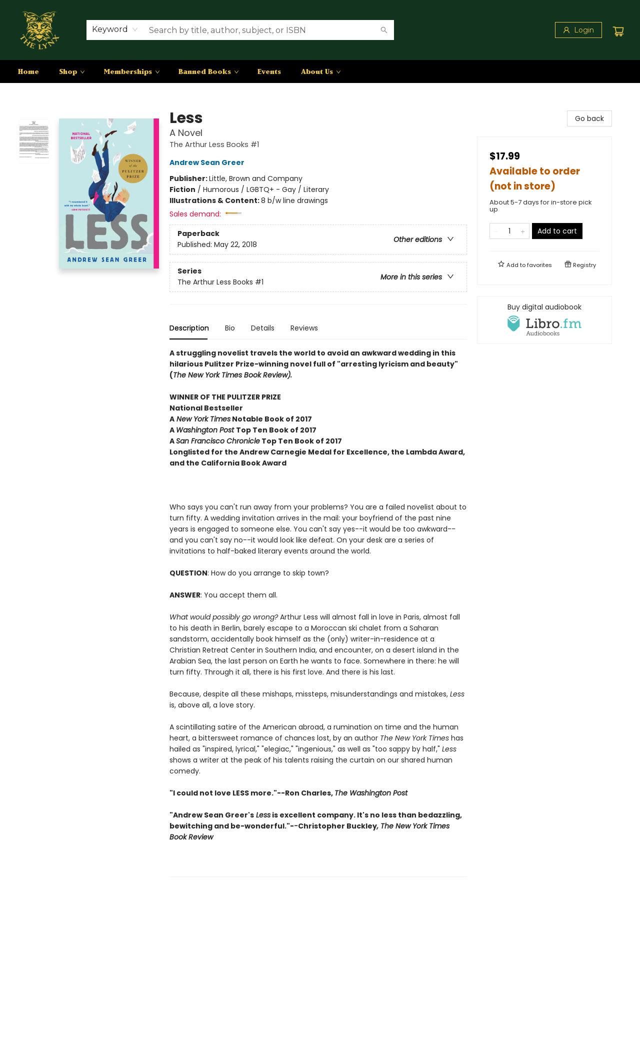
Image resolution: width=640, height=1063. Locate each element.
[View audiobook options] (544, 320)
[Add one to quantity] (522, 231)
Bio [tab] (230, 328)
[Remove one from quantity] (496, 231)
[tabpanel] (318, 612)
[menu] (320, 71)
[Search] (384, 30)
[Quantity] (509, 231)
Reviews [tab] (304, 328)
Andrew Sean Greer (209, 163)
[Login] (578, 30)
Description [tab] (189, 328)
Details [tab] (262, 328)
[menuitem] (28, 71)
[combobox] (115, 29)
